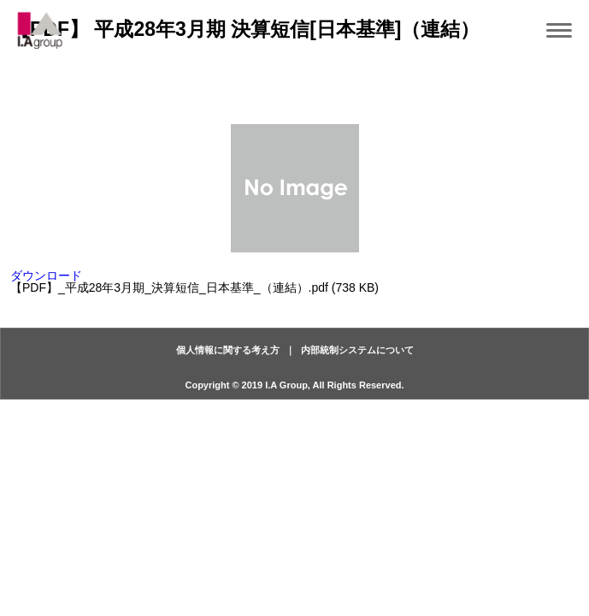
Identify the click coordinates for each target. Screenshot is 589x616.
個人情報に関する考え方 (228, 350)
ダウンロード (46, 275)
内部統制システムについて (357, 350)
